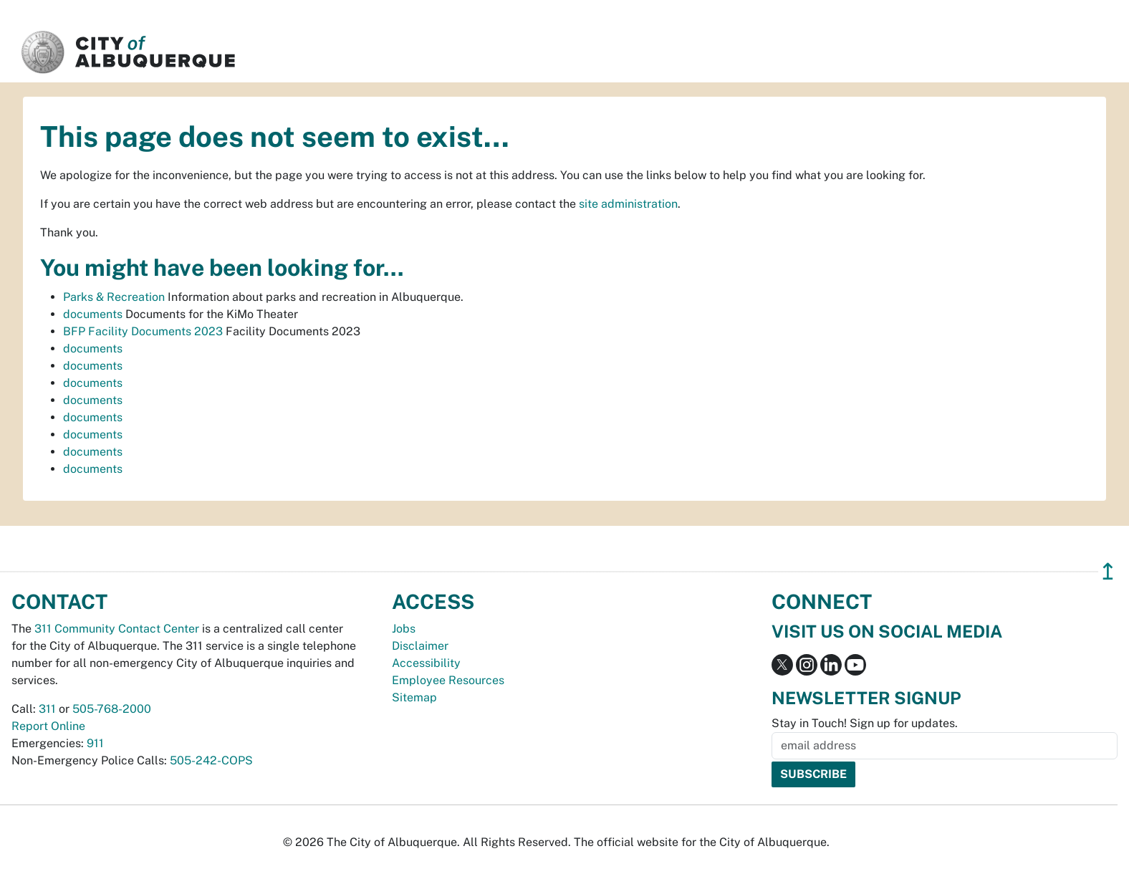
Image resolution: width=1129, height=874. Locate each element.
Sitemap (414, 697)
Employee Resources (448, 680)
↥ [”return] (1108, 571)
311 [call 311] (47, 709)
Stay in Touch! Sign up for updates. (865, 723)
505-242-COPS (211, 760)
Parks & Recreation (114, 297)
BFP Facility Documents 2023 (143, 331)
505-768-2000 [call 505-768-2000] (111, 709)
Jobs (403, 628)
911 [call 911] (95, 743)
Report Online (48, 726)
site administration (628, 204)
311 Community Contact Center (116, 628)
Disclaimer (420, 646)
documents (92, 314)
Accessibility (426, 663)
